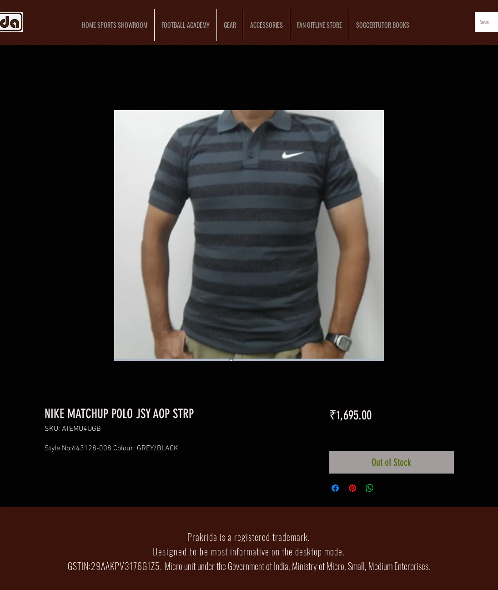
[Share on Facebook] (335, 488)
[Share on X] (387, 488)
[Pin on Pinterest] (352, 488)
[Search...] (486, 22)
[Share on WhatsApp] (369, 488)
